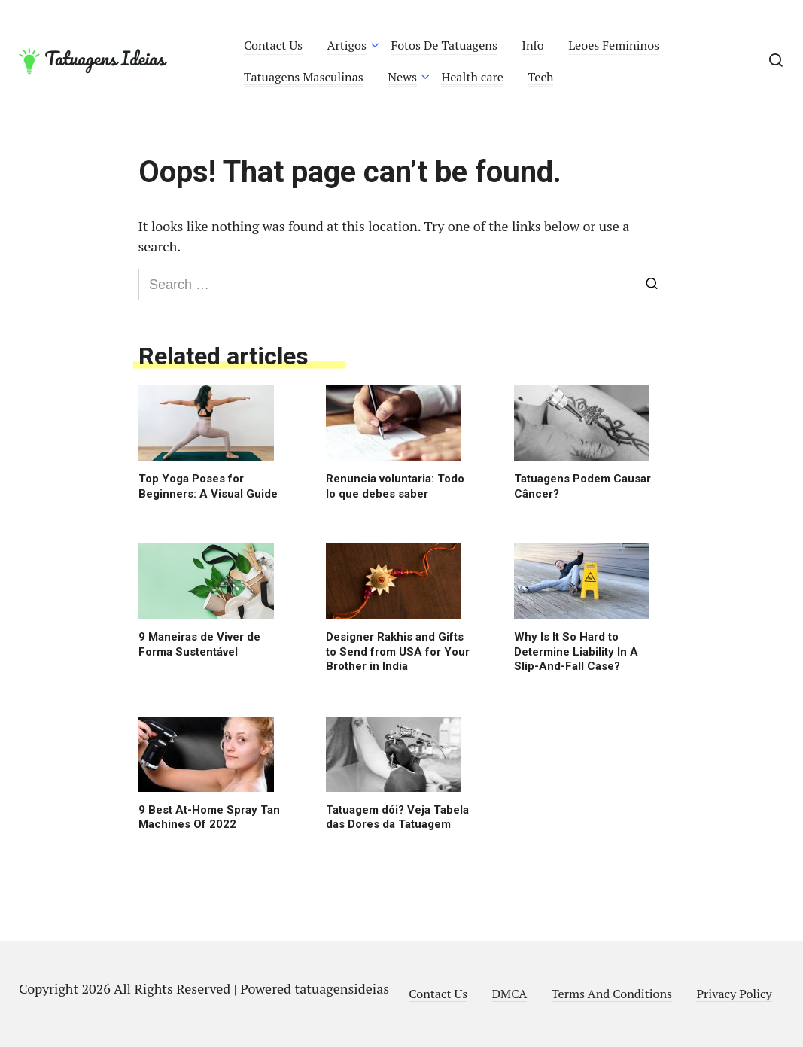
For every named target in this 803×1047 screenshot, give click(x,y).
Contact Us (273, 45)
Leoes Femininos (613, 45)
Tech (540, 76)
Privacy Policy (733, 993)
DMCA (510, 993)
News (402, 76)
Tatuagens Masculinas (303, 76)
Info (533, 45)
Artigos (347, 45)
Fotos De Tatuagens (444, 45)
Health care (472, 76)
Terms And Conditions (612, 993)
